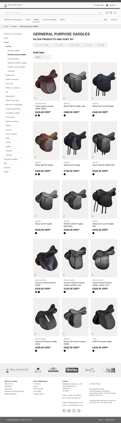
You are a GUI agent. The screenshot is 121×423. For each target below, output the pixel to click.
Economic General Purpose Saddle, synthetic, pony (74, 284)
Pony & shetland (11, 134)
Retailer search (38, 394)
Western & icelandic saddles (17, 63)
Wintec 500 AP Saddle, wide (74, 106)
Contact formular (95, 384)
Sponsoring (8, 389)
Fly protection (10, 117)
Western (8, 125)
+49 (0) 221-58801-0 (74, 395)
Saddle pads (10, 75)
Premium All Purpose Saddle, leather (46, 343)
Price (101, 45)
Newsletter (8, 386)
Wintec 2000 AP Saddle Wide (103, 165)
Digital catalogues (10, 394)
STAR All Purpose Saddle (102, 342)
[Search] (100, 13)
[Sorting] (42, 57)
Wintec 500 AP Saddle (43, 224)
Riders (6, 38)
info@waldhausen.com (75, 402)
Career (35, 386)
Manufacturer (42, 45)
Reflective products (12, 121)
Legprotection (10, 96)
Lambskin (9, 155)
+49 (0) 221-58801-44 (73, 398)
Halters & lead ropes (12, 100)
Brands (6, 172)
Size (88, 45)
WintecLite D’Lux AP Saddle (103, 106)
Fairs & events (38, 389)
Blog (5, 163)
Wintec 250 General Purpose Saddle (75, 343)
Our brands (37, 391)
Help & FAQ (8, 384)
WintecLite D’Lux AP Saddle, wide (103, 225)
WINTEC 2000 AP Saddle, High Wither (74, 225)
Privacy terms (109, 420)
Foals (7, 138)
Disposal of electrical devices (14, 391)
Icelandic (9, 130)
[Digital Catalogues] (107, 12)
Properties (74, 45)
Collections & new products (13, 34)
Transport (9, 151)
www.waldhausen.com (75, 405)
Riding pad (11, 71)
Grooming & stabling (10, 159)
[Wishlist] (115, 13)
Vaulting (8, 146)
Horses (6, 42)
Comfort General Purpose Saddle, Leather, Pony (102, 284)
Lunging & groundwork (13, 109)
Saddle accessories (12, 79)
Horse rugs (9, 83)
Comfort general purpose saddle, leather (44, 107)
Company (7, 167)
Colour (58, 45)
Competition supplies (13, 113)
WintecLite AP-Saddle (72, 165)
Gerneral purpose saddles (17, 54)
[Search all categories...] (51, 13)
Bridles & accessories (13, 88)
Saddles (8, 46)
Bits (7, 92)
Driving (8, 142)
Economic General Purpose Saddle (45, 284)
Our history (37, 384)
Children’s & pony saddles (16, 67)
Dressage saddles (14, 50)
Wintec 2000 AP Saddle (44, 165)
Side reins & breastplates (14, 104)
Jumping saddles (13, 59)
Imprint (101, 420)
